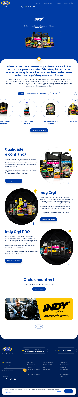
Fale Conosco (64, 369)
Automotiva (55, 93)
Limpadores (43, 93)
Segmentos (63, 362)
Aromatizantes (31, 93)
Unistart (63, 377)
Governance (46, 369)
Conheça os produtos (13, 181)
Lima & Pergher (65, 374)
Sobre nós (38, 3)
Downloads (63, 372)
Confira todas (39, 289)
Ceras (21, 93)
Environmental (47, 364)
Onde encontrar (64, 364)
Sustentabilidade (48, 362)
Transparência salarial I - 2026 (34, 371)
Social (45, 367)
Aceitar (68, 391)
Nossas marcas (31, 364)
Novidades (63, 367)
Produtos (29, 367)
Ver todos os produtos (39, 130)
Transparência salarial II (33, 374)
